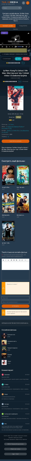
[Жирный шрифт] (3, 260)
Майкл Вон (16, 130)
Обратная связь (15, 449)
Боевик (22, 126)
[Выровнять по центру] (14, 260)
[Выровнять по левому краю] (11, 260)
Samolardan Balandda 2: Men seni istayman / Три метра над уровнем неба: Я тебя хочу (15, 418)
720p (10, 128)
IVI (8, 136)
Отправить (15, 306)
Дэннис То (10, 130)
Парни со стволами (8, 399)
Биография (5, 128)
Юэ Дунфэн (5, 132)
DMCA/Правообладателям (16, 444)
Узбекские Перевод (13, 126)
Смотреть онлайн (15, 141)
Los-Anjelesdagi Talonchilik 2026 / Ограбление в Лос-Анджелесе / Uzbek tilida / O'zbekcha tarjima (15, 430)
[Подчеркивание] (8, 260)
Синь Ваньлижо (24, 130)
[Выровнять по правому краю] (16, 260)
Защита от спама (12, 284)
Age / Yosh (15, 454)
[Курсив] (6, 260)
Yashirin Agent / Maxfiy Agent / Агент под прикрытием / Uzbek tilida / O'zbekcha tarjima (15, 379)
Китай (9, 114)
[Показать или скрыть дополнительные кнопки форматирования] (19, 260)
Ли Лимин (11, 124)
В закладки (7, 58)
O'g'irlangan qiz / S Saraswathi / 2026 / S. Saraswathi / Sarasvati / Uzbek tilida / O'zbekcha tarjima (15, 389)
